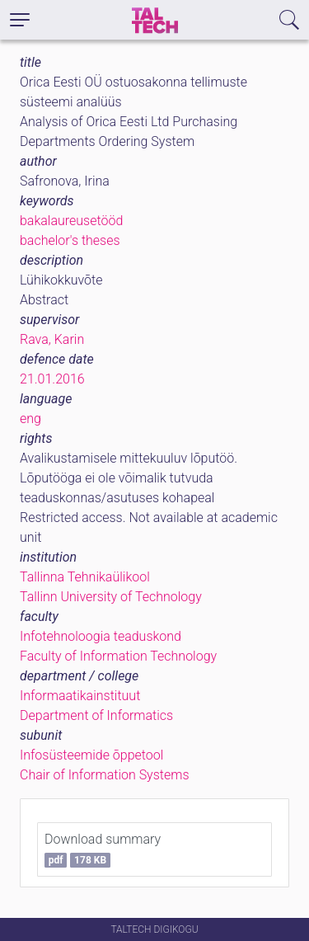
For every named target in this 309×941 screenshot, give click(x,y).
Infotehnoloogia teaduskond (100, 636)
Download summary (102, 849)
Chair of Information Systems (105, 775)
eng (30, 418)
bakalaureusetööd (71, 220)
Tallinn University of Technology (111, 597)
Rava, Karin (52, 339)
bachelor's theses (70, 240)
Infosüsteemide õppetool (91, 755)
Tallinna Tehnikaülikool (85, 577)
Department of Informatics (96, 715)
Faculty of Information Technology (118, 656)
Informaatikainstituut (80, 695)
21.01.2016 (52, 379)
